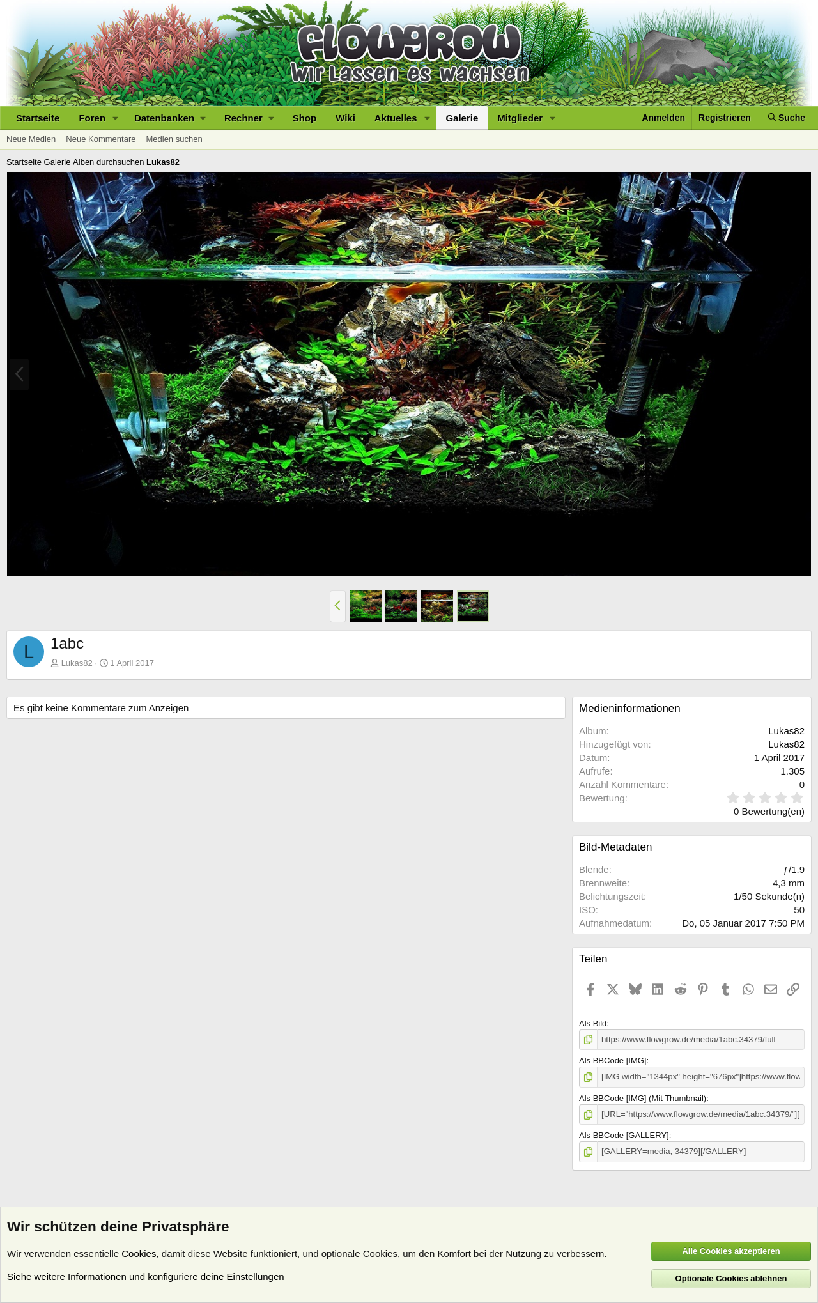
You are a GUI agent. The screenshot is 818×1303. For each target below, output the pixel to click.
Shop (305, 117)
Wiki (345, 117)
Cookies (138, 1253)
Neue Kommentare (100, 139)
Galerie (461, 117)
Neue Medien (31, 139)
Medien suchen (174, 139)
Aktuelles (395, 117)
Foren (92, 117)
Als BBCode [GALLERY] (624, 1135)
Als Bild (592, 1023)
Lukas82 (77, 663)
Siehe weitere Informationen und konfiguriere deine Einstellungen (145, 1276)
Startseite (37, 117)
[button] (116, 118)
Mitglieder (520, 117)
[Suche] (787, 118)
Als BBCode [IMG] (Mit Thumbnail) (642, 1097)
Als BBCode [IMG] (612, 1060)
